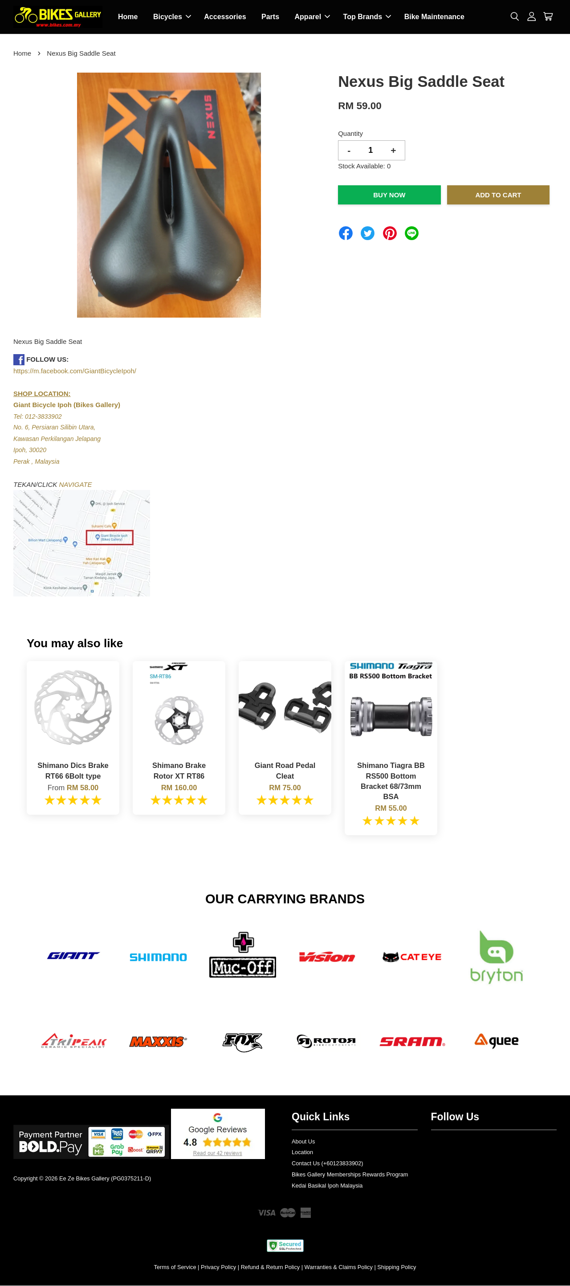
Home (128, 17)
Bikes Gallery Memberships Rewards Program (350, 1175)
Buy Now (389, 195)
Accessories (225, 17)
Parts (270, 17)
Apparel (312, 17)
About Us (303, 1142)
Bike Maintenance (434, 17)
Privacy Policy (218, 1267)
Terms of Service (175, 1267)
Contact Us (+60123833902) (327, 1163)
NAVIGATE (75, 485)
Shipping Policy (396, 1267)
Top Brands (367, 17)
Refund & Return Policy (270, 1267)
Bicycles (172, 17)
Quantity (350, 134)
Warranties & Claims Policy (339, 1267)
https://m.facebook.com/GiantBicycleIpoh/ (74, 371)
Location (302, 1152)
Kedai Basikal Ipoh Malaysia (327, 1186)
